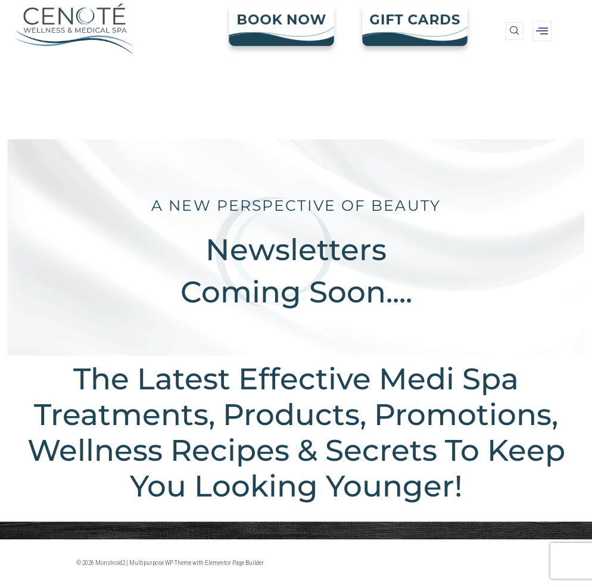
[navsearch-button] (515, 31)
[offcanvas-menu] (542, 31)
